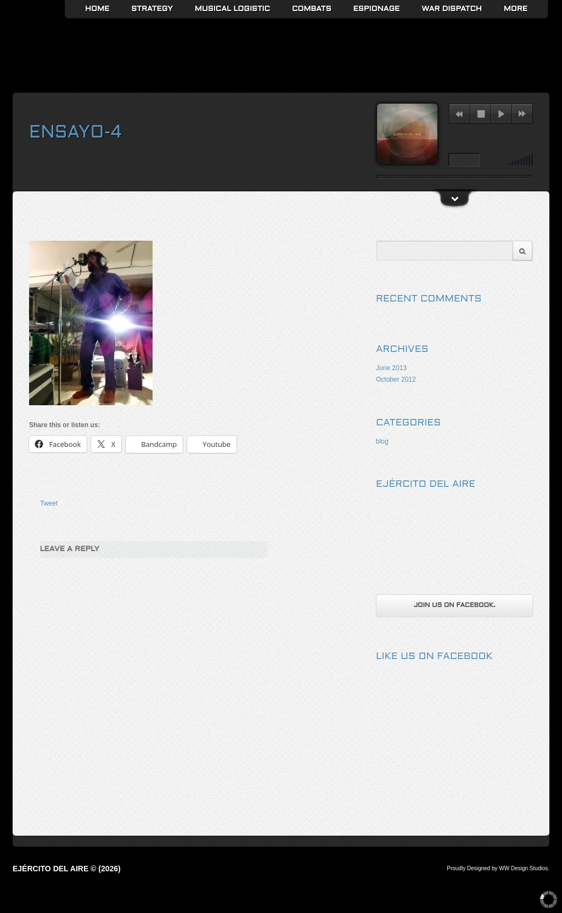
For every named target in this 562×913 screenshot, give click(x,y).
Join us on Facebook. (454, 605)
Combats (311, 9)
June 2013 (391, 368)
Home (97, 9)
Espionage (376, 9)
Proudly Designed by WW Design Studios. (498, 868)
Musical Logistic (232, 9)
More (515, 9)
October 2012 (396, 379)
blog (382, 441)
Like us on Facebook (434, 656)
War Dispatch (451, 9)
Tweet (49, 503)
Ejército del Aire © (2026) (67, 868)
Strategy (152, 9)
